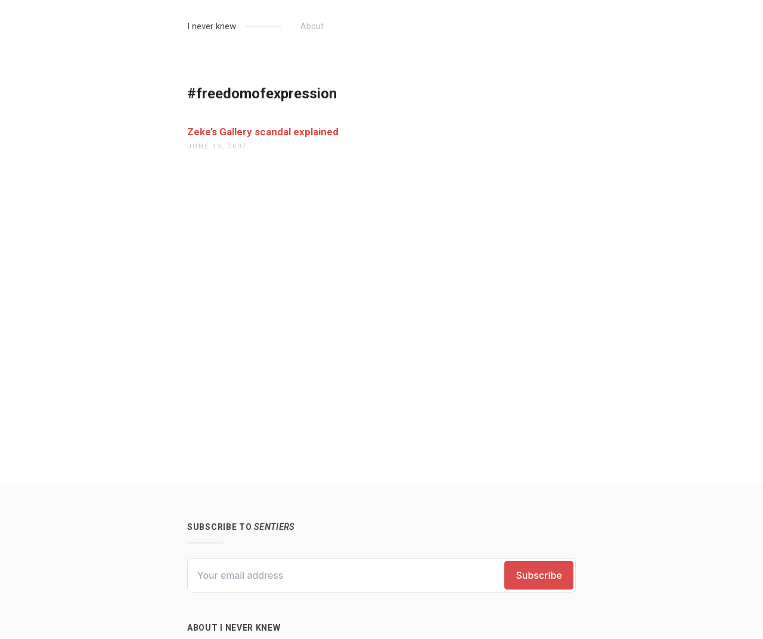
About (312, 26)
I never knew (211, 26)
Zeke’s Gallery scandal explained (263, 132)
